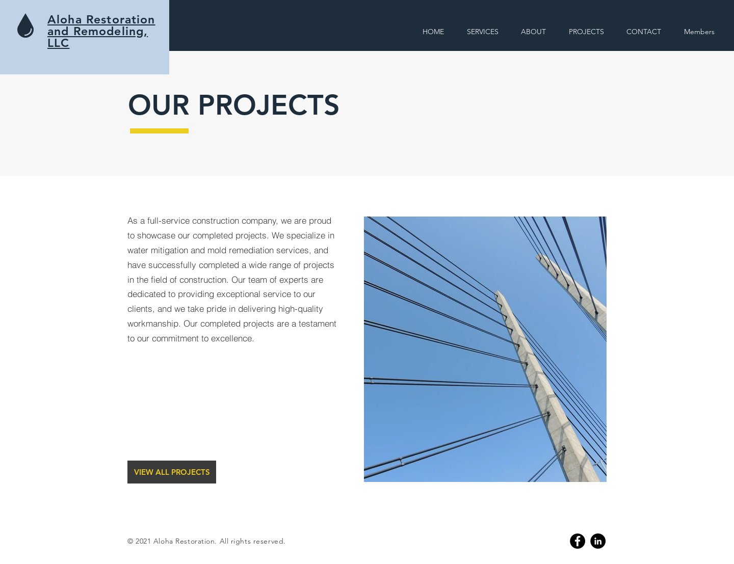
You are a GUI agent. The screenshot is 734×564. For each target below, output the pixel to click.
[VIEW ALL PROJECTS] (171, 472)
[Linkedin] (598, 541)
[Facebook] (577, 541)
